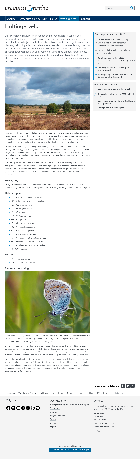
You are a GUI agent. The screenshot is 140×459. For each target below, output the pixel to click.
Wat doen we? (68, 18)
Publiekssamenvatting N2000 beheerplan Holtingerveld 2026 (116, 61)
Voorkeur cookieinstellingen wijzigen (70, 449)
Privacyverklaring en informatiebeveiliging (69, 404)
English (53, 426)
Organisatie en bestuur (33, 18)
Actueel (11, 18)
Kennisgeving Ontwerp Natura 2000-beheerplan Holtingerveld (115, 75)
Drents (53, 419)
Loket (53, 18)
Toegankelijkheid (58, 415)
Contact (85, 18)
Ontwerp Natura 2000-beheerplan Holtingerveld (113, 69)
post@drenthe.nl (107, 427)
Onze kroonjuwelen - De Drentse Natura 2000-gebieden (116, 102)
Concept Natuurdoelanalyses (111, 108)
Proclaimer (55, 408)
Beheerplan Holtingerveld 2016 (116, 95)
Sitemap (53, 412)
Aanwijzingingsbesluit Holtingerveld (116, 89)
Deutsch (53, 423)
